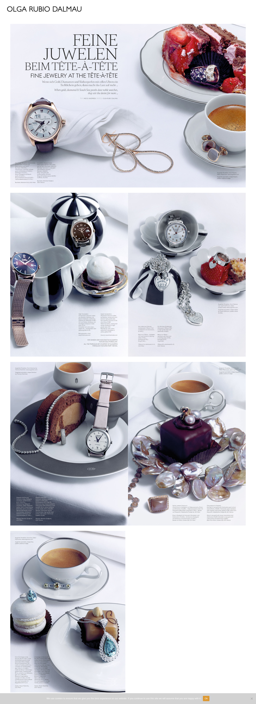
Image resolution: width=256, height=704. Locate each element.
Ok (206, 698)
